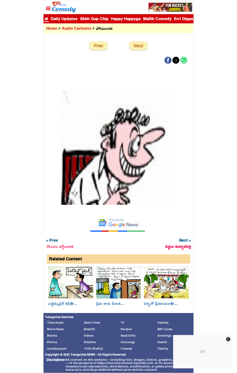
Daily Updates (64, 18)
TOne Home (55, 322)
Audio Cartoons (76, 28)
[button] (168, 60)
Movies (52, 335)
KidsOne (90, 342)
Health (162, 342)
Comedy (126, 348)
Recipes (126, 329)
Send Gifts (128, 335)
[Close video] (228, 339)
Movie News (55, 329)
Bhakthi (89, 329)
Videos (89, 335)
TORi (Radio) (93, 348)
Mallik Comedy (157, 18)
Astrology (128, 342)
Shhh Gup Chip (94, 18)
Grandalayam (56, 348)
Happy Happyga (125, 18)
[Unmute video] (202, 351)
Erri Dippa (183, 18)
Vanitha (162, 322)
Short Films (92, 322)
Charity (162, 348)
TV (123, 322)
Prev (98, 46)
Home (51, 28)
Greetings (164, 335)
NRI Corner (165, 329)
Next (138, 46)
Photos (52, 342)
